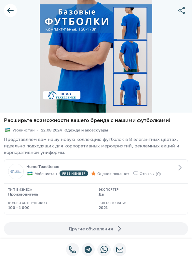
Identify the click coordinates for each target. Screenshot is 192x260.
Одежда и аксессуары (86, 130)
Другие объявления (96, 229)
